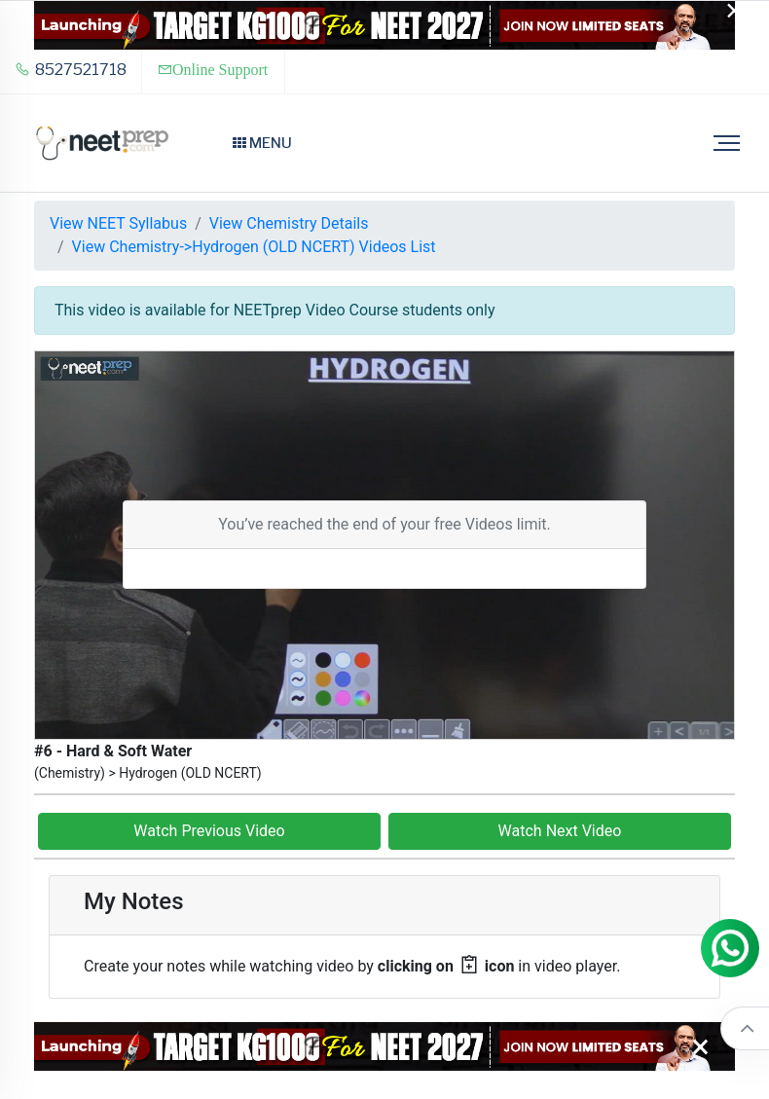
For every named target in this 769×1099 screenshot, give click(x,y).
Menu (262, 143)
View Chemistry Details (289, 223)
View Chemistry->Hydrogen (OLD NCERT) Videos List (254, 247)
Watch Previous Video (208, 831)
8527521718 (71, 69)
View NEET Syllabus (118, 223)
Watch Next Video (560, 831)
